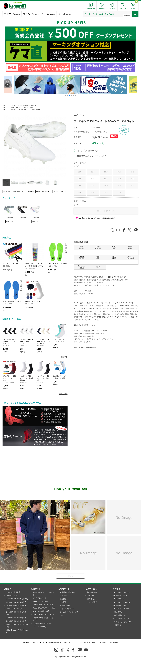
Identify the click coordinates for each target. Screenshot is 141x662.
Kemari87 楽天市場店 (40, 601)
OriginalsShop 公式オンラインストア (44, 619)
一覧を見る (63, 357)
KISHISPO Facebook (122, 602)
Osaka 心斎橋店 (81, 257)
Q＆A (62, 615)
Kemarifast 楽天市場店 (41, 611)
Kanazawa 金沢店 (81, 266)
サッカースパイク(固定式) (28, 105)
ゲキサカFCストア (39, 598)
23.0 (105, 172)
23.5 (119, 172)
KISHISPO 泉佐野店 (13, 592)
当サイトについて (70, 642)
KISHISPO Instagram (122, 592)
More (70, 576)
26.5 (132, 179)
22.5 (92, 172)
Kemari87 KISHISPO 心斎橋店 (17, 599)
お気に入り (91, 599)
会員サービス (91, 589)
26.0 (119, 179)
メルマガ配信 (92, 602)
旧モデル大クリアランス (18, 109)
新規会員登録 (92, 592)
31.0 (119, 193)
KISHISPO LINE (120, 605)
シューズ (13, 105)
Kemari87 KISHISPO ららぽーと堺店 (17, 613)
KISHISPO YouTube (121, 609)
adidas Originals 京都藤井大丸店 (17, 631)
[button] (65, 95)
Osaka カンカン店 (130, 257)
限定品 (56, 191)
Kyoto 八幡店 (114, 247)
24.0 (132, 172)
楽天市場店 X (119, 612)
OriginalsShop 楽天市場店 (42, 623)
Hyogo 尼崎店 (130, 247)
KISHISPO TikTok (120, 596)
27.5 (92, 186)
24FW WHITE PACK (19, 191)
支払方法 (63, 599)
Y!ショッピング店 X (121, 618)
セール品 (63, 191)
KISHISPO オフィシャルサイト (43, 593)
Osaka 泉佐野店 (98, 247)
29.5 (79, 193)
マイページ (91, 596)
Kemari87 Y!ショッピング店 (43, 605)
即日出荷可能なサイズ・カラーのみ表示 (91, 156)
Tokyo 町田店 (114, 257)
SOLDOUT (9, 221)
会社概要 (26, 642)
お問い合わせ (113, 642)
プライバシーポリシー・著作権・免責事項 (46, 642)
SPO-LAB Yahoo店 (40, 627)
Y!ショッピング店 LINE (123, 622)
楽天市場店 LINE (120, 615)
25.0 (92, 179)
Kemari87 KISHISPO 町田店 (16, 618)
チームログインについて (69, 612)
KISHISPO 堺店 (11, 596)
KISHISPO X (119, 599)
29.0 (132, 186)
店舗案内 (7, 589)
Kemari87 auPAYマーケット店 (44, 608)
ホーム (5, 105)
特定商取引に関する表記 (88, 642)
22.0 (79, 172)
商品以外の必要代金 (67, 592)
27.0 (79, 186)
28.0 (105, 186)
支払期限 (63, 602)
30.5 (105, 193)
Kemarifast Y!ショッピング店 (43, 614)
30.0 (92, 193)
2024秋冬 (31, 191)
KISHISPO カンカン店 (14, 609)
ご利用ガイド (64, 589)
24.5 (79, 179)
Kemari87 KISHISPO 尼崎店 (16, 605)
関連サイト (35, 589)
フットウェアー (35, 109)
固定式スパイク (29, 107)
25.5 (105, 179)
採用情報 (103, 642)
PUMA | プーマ (15, 107)
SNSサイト (117, 589)
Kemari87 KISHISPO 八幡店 (16, 602)
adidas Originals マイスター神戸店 (17, 625)
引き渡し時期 (65, 605)
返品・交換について (67, 609)
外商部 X (117, 625)
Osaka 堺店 (98, 257)
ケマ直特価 (6, 191)
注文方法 (63, 596)
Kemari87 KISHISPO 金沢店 (16, 621)
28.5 (119, 186)
